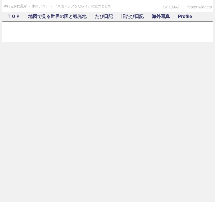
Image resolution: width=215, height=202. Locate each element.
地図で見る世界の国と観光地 (57, 16)
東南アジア (40, 6)
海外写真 (161, 16)
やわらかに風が (15, 6)
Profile (185, 16)
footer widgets (199, 7)
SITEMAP (171, 7)
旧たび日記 (132, 16)
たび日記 (104, 16)
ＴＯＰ (13, 16)
